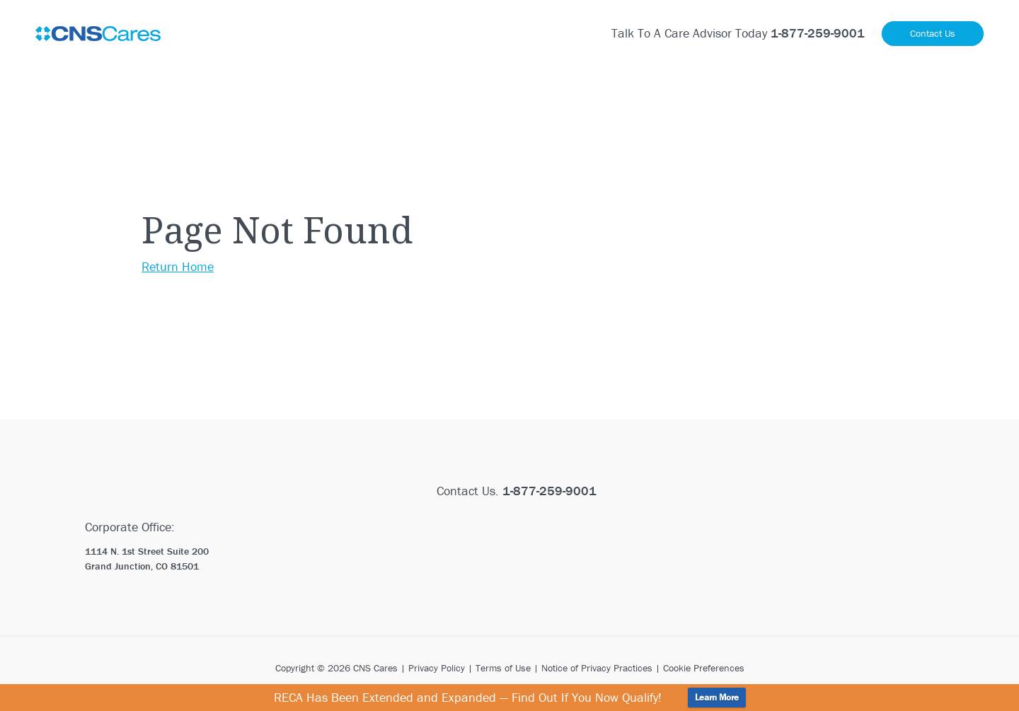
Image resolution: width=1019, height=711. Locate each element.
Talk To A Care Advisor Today (738, 33)
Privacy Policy (436, 667)
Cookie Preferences (703, 667)
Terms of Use (503, 667)
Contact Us (932, 33)
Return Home (178, 266)
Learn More (717, 697)
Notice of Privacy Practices (596, 667)
